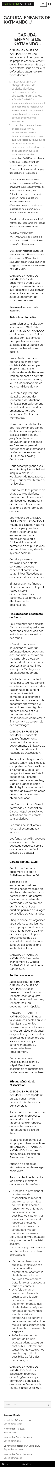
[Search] (49, 4)
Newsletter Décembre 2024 (18, 1437)
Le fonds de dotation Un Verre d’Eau (22, 1446)
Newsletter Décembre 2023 (18, 1454)
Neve (5, 1464)
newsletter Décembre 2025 (17, 1420)
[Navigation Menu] (43, 4)
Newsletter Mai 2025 (14, 1428)
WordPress (27, 1464)
